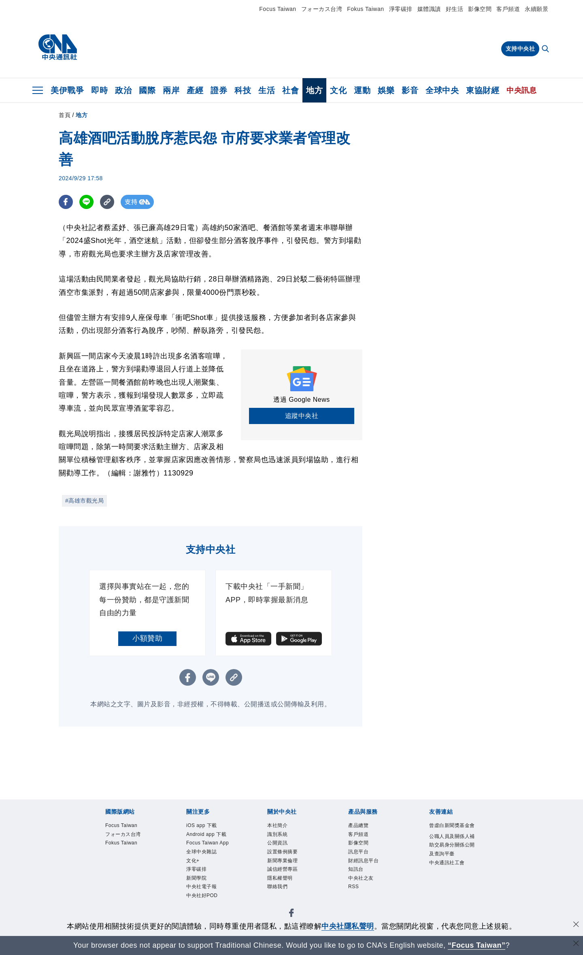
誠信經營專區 (291, 872)
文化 (338, 90)
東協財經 (482, 90)
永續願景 (536, 9)
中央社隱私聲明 (347, 926)
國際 (147, 90)
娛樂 (386, 90)
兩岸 (171, 90)
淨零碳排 (401, 9)
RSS (322, 893)
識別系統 (134, 872)
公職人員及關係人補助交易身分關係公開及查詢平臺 (243, 915)
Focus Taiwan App (224, 850)
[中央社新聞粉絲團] (91, 806)
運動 (362, 90)
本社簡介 (104, 872)
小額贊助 (147, 638)
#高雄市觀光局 (84, 500)
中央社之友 (295, 893)
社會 (290, 90)
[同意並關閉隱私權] (576, 925)
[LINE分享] (86, 202)
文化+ (309, 850)
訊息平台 (194, 893)
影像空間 (480, 9)
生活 (266, 90)
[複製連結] (107, 202)
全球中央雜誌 (277, 850)
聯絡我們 (366, 872)
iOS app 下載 (111, 850)
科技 (242, 90)
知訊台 (265, 893)
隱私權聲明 (332, 872)
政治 (123, 90)
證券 (219, 90)
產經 (195, 90)
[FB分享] (66, 202)
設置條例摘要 (201, 872)
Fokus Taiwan (365, 9)
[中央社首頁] (57, 47)
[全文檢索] (546, 49)
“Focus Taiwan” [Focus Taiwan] (477, 945)
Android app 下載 (163, 850)
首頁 (64, 115)
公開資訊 (164, 872)
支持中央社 (520, 48)
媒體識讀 (429, 9)
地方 (314, 90)
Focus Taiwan (277, 9)
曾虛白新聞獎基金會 (123, 915)
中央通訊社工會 (355, 915)
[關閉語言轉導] (576, 944)
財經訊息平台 (231, 893)
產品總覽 (104, 893)
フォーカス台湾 (322, 9)
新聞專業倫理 (246, 872)
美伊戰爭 (67, 90)
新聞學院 (364, 850)
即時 (99, 90)
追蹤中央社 (302, 415)
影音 (410, 90)
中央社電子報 (401, 850)
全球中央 (442, 90)
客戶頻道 (508, 9)
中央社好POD (447, 850)
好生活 (455, 9)
